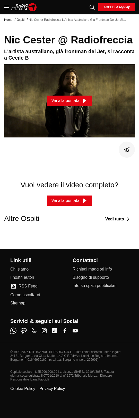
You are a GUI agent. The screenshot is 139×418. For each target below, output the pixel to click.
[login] (116, 7)
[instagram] (44, 331)
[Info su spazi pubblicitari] (95, 285)
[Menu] (6, 7)
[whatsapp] (13, 331)
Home (8, 20)
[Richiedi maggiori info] (92, 269)
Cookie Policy (22, 388)
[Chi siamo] (19, 269)
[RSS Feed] (24, 286)
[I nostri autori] (22, 277)
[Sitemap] (17, 303)
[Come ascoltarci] (25, 295)
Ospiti (20, 20)
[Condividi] (127, 150)
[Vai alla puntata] (69, 101)
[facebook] (65, 331)
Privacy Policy (52, 388)
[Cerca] (92, 7)
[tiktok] (54, 331)
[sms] (24, 331)
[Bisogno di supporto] (91, 277)
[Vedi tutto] (118, 219)
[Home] (24, 7)
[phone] (34, 331)
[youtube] (75, 331)
